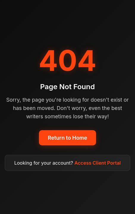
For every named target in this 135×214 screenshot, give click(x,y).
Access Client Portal (97, 163)
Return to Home (67, 138)
